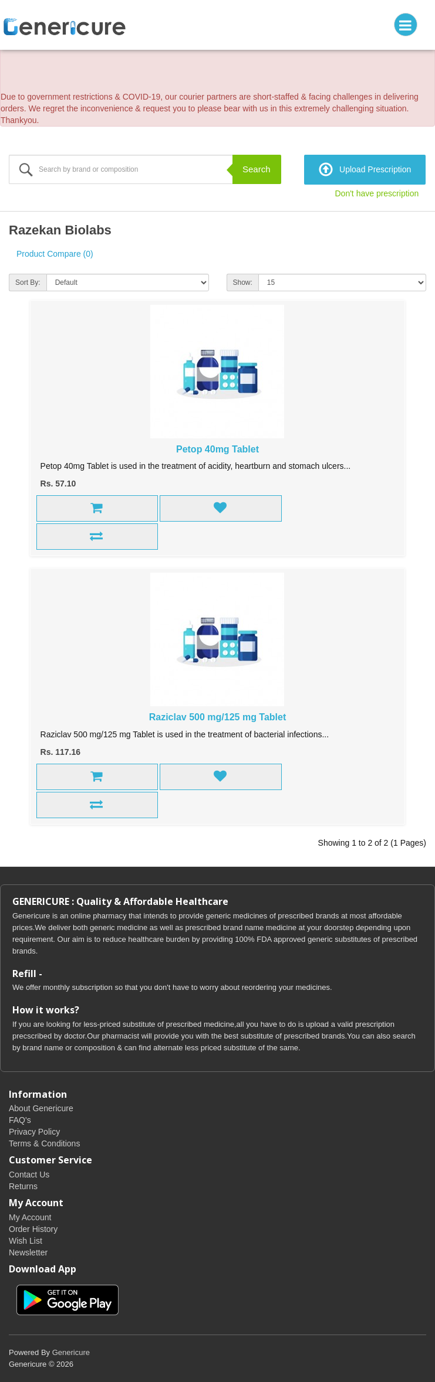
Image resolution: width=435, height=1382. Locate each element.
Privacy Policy (34, 1131)
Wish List (25, 1240)
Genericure (71, 1352)
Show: (242, 282)
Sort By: (28, 282)
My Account (30, 1217)
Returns (23, 1186)
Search (256, 169)
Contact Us (29, 1174)
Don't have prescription (377, 193)
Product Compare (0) (54, 253)
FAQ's (20, 1120)
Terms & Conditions (44, 1143)
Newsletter (28, 1252)
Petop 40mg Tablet (217, 449)
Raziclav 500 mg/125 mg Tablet (217, 717)
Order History (33, 1229)
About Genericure (41, 1108)
